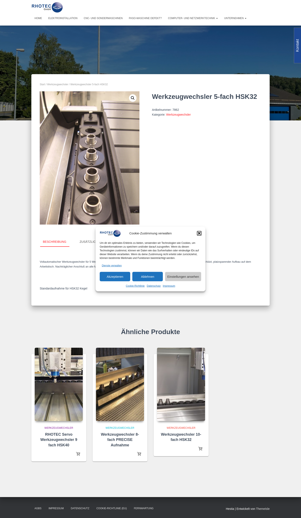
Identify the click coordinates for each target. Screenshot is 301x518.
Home (38, 18)
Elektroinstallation (63, 18)
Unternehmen (235, 18)
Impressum (169, 285)
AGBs (37, 508)
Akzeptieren (115, 276)
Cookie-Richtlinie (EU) (111, 508)
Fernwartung (143, 508)
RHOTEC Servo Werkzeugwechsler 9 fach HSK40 (58, 439)
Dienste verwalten (112, 265)
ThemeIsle (263, 508)
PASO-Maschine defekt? (145, 18)
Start (42, 84)
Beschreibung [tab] (54, 241)
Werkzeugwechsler (57, 84)
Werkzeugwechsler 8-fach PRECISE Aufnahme (120, 439)
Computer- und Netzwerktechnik (193, 18)
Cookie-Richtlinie (135, 285)
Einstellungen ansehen (183, 276)
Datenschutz (154, 285)
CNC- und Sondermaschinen (103, 18)
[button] (199, 233)
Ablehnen (147, 276)
